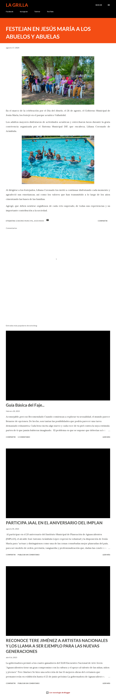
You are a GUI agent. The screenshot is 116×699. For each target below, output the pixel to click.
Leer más (106, 437)
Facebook (9, 11)
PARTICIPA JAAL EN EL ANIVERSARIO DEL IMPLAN (54, 522)
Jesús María (39, 221)
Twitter (37, 11)
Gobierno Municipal (24, 221)
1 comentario (24, 437)
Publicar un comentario (29, 555)
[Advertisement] (58, 305)
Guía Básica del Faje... (25, 404)
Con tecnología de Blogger (58, 693)
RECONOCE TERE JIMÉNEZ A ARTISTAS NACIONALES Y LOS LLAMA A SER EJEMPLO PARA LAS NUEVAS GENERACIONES (57, 646)
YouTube (50, 11)
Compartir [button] (102, 221)
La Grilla (17, 5)
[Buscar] (99, 5)
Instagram (24, 11)
